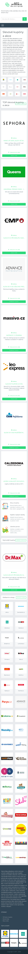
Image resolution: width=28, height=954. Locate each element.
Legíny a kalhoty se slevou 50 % (14, 484)
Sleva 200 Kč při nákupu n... (14, 575)
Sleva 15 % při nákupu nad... (14, 238)
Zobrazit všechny (20, 103)
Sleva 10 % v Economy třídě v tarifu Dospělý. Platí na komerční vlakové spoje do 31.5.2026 (14, 388)
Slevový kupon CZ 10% (14, 384)
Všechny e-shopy (21, 597)
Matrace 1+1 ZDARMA (14, 335)
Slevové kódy (6, 919)
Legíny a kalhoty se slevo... (14, 481)
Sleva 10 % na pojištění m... (14, 432)
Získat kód (14, 155)
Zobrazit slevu (14, 301)
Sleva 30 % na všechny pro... (14, 286)
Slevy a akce (6, 920)
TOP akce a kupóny (7, 917)
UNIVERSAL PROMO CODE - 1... (14, 189)
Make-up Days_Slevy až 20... (14, 140)
